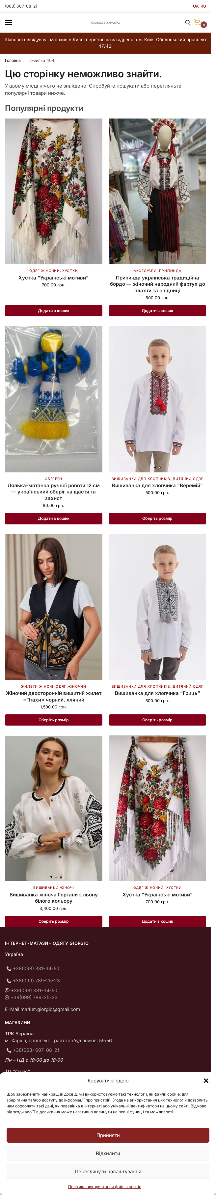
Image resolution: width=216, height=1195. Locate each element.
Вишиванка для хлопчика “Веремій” (157, 486)
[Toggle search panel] (188, 23)
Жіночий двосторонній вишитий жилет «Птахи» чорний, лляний (53, 697)
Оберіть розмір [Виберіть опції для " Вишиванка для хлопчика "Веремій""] (157, 518)
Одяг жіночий (44, 271)
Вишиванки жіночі (53, 888)
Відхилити (108, 1153)
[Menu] (15, 23)
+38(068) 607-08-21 (36, 1051)
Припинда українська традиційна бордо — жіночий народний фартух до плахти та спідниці (157, 284)
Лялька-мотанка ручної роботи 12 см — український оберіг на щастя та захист (54, 492)
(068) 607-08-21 (22, 6)
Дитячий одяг (188, 479)
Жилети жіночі (37, 687)
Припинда (170, 271)
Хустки (70, 271)
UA (196, 6)
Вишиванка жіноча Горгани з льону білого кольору (54, 898)
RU (203, 6)
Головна (13, 60)
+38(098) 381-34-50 (36, 969)
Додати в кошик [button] (53, 310)
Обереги (53, 479)
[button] (206, 1080)
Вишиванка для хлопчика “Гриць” (157, 694)
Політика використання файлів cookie (104, 1186)
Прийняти (108, 1135)
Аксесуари (145, 271)
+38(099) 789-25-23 (36, 981)
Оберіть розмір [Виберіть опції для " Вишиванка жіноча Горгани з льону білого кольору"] (53, 922)
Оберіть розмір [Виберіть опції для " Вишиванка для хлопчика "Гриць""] (157, 720)
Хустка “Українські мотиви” (53, 278)
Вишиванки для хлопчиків (141, 479)
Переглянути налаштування (108, 1171)
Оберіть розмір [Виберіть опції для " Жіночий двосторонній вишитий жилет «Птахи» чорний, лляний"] (53, 720)
